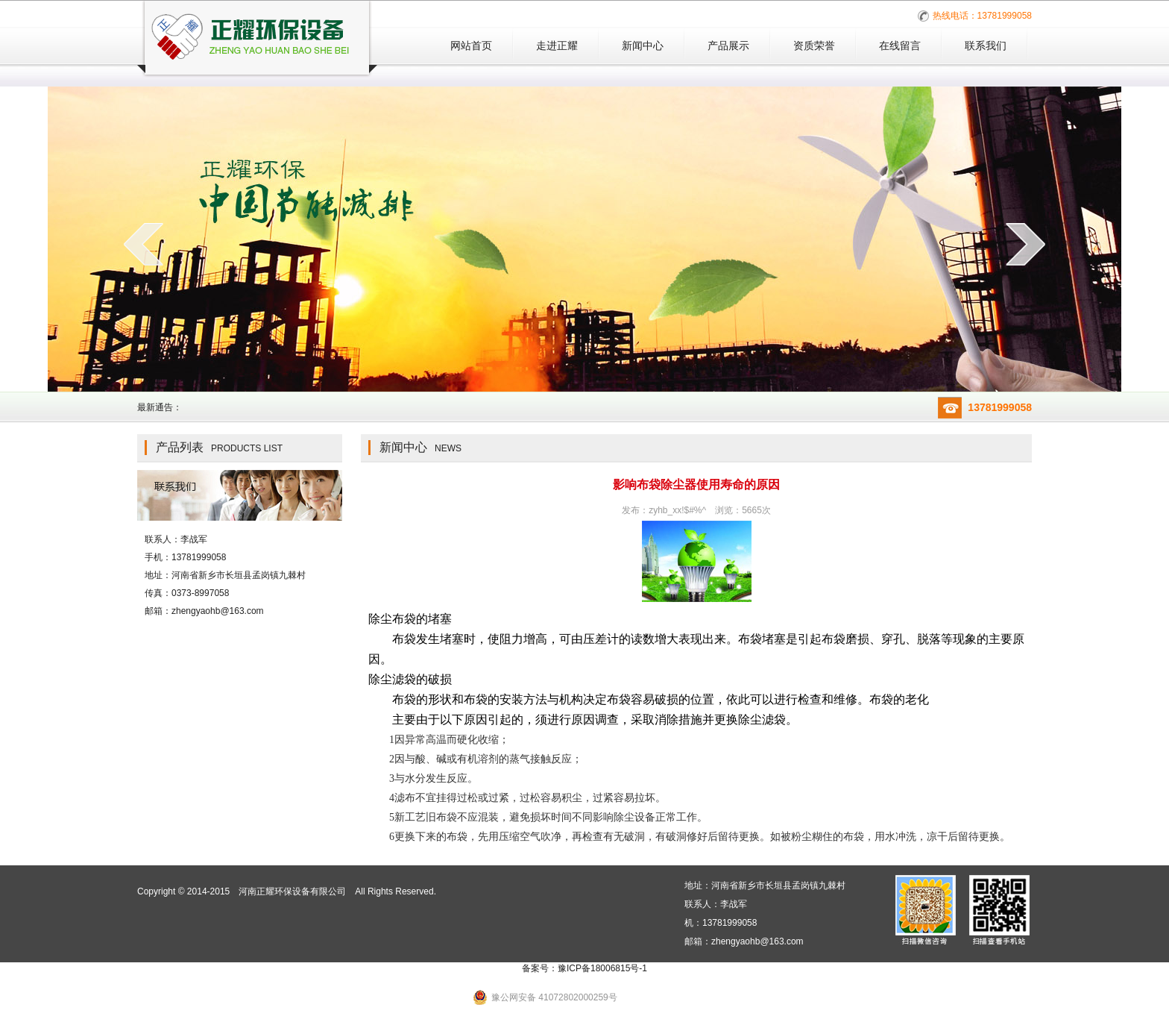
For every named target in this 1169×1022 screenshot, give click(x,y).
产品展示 (728, 45)
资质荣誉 (814, 45)
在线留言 (900, 45)
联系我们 (985, 45)
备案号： (584, 968)
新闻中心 (643, 45)
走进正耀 (557, 45)
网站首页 (471, 45)
